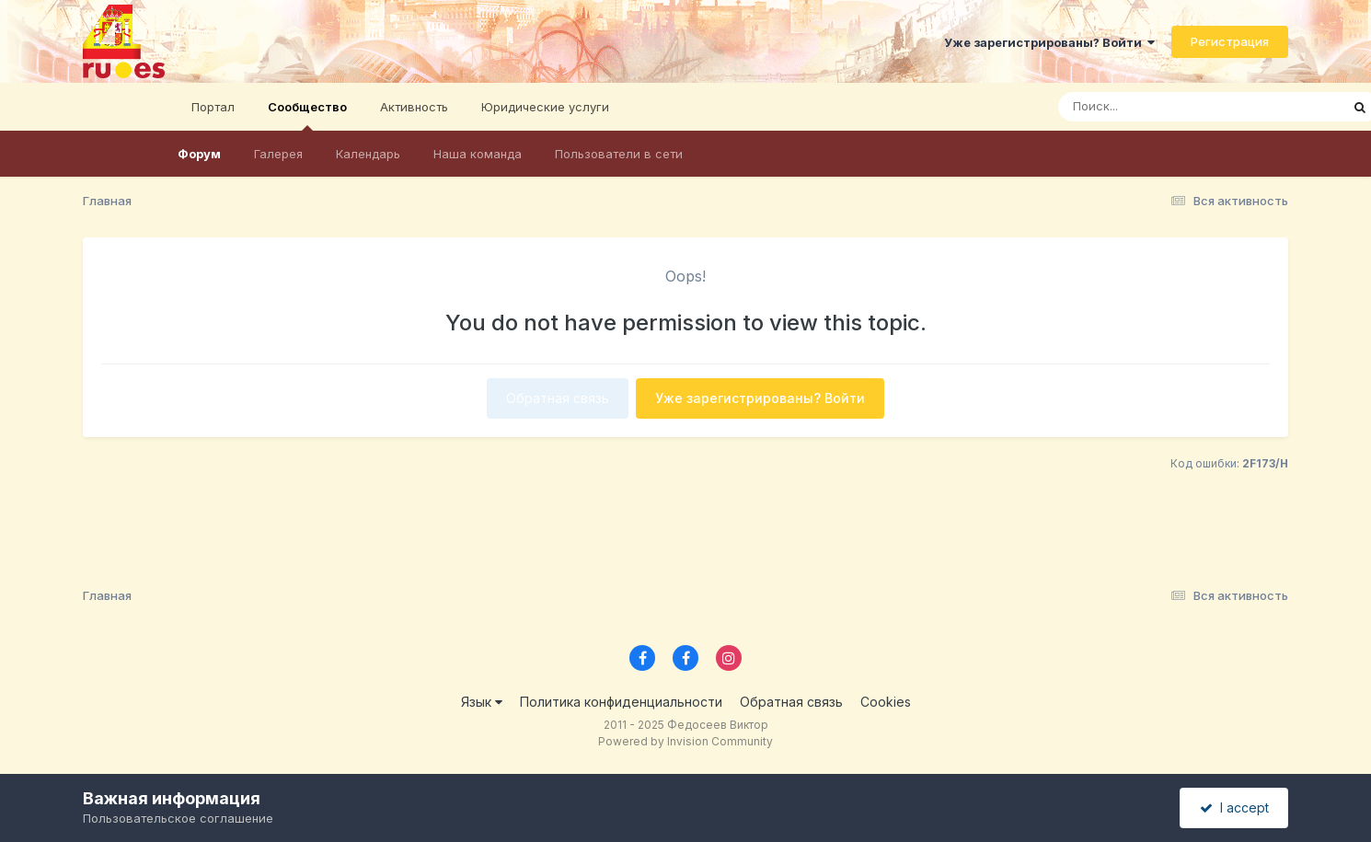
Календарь (368, 153)
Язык (481, 701)
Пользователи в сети (619, 153)
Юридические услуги (545, 106)
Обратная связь (557, 398)
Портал (213, 106)
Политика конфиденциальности (621, 701)
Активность (414, 106)
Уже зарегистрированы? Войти (1049, 42)
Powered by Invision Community (685, 741)
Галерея (278, 153)
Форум (199, 153)
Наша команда (477, 153)
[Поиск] (1164, 106)
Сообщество (307, 115)
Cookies (885, 701)
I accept (1234, 807)
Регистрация (1230, 41)
